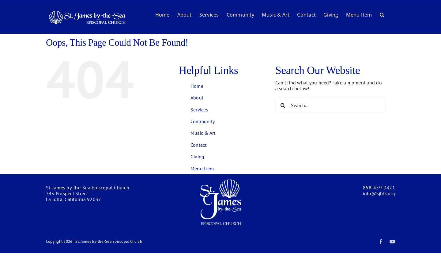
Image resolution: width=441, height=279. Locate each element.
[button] (382, 14)
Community (202, 121)
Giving (197, 156)
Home (196, 86)
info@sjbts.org (379, 193)
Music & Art (203, 133)
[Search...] (330, 105)
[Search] (283, 105)
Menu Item (202, 168)
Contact (198, 145)
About (196, 98)
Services (199, 110)
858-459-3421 (379, 187)
